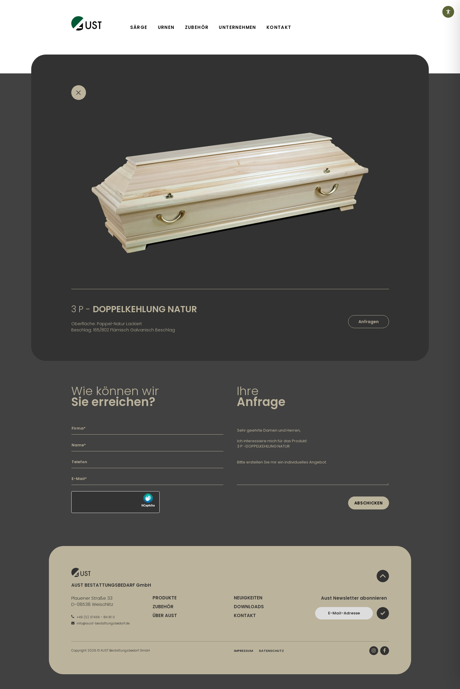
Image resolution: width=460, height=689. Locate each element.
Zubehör (197, 27)
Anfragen (368, 322)
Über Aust (165, 615)
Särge (139, 27)
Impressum (243, 650)
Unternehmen (237, 27)
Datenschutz (271, 650)
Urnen (166, 27)
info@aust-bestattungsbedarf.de (100, 623)
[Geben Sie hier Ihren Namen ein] (147, 445)
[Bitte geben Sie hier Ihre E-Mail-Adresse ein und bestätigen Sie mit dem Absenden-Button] (344, 613)
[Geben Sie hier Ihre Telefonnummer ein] (147, 462)
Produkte (165, 598)
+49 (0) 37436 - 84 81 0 (93, 617)
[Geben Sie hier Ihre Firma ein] (147, 428)
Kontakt (279, 27)
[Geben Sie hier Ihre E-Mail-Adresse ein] (147, 479)
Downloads (249, 607)
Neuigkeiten (248, 598)
